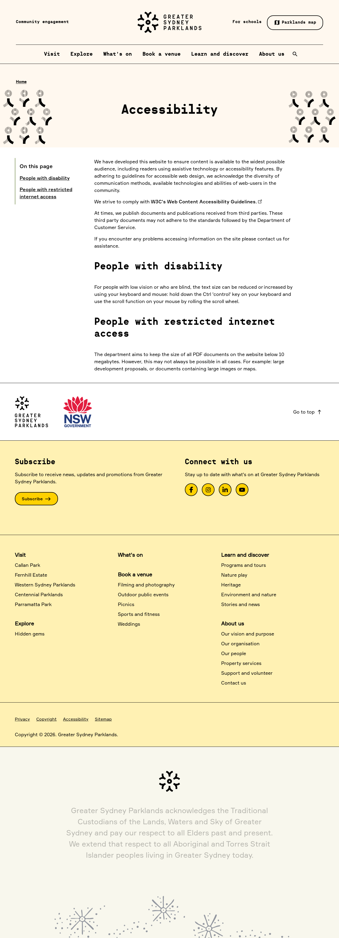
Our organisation (240, 643)
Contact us (233, 683)
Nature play (234, 575)
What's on (130, 554)
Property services (241, 663)
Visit (20, 554)
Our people (233, 653)
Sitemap (103, 719)
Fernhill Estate (31, 575)
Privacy (22, 719)
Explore (24, 623)
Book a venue (135, 574)
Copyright (46, 719)
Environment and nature (248, 594)
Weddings (129, 624)
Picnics (126, 604)
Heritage (231, 585)
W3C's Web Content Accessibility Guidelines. (204, 201)
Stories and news (240, 604)
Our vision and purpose (247, 634)
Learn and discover (245, 554)
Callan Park (27, 565)
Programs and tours (243, 565)
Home (21, 81)
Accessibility (75, 719)
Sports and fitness (139, 614)
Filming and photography (146, 585)
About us (232, 623)
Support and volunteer (247, 673)
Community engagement (42, 22)
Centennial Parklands (39, 594)
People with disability (45, 178)
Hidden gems (29, 634)
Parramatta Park (33, 604)
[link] (191, 489)
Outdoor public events (143, 594)
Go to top (307, 412)
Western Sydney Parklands (45, 585)
